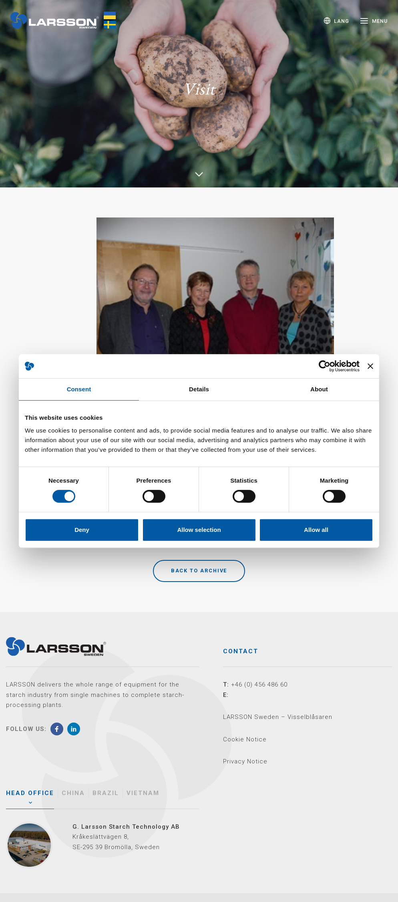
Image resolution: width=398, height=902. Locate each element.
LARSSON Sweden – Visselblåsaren (277, 717)
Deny (81, 529)
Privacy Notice (245, 761)
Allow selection (199, 529)
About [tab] (319, 389)
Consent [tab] (79, 389)
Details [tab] (199, 389)
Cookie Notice (245, 739)
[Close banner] (370, 366)
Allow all (316, 529)
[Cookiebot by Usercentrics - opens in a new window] (324, 366)
